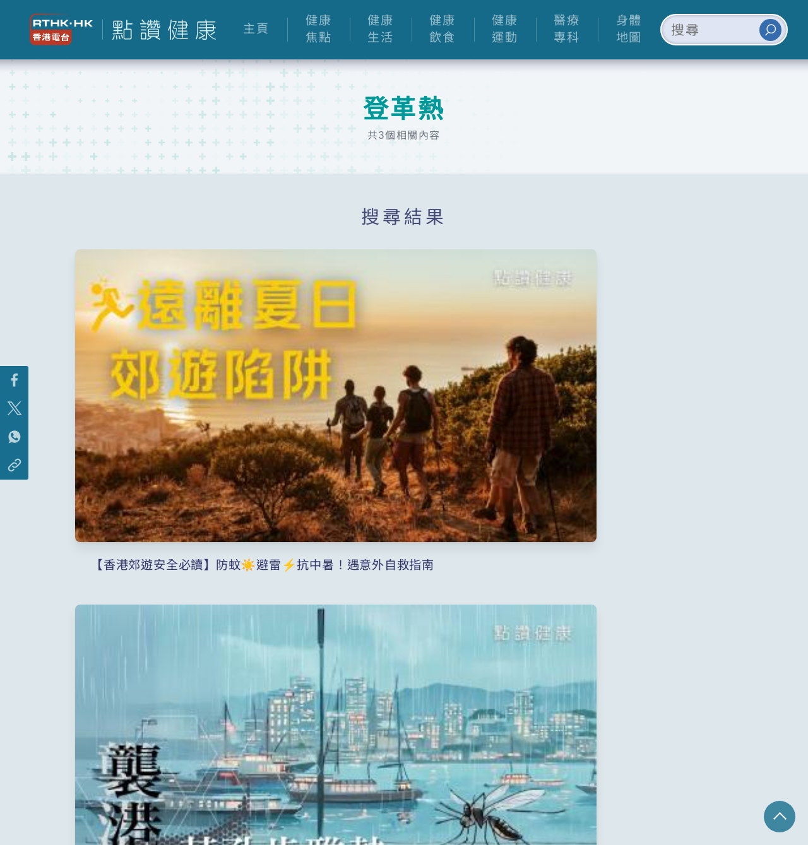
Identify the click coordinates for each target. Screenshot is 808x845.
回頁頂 (779, 816)
